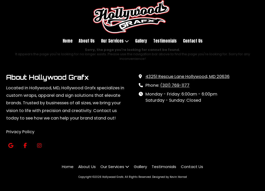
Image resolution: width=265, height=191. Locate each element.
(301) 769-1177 (174, 85)
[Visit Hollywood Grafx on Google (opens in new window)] (10, 145)
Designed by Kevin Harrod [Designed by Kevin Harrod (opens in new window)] (169, 177)
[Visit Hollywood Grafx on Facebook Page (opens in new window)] (25, 145)
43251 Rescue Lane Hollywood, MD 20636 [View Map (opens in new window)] (187, 76)
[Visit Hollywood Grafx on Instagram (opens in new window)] (39, 145)
